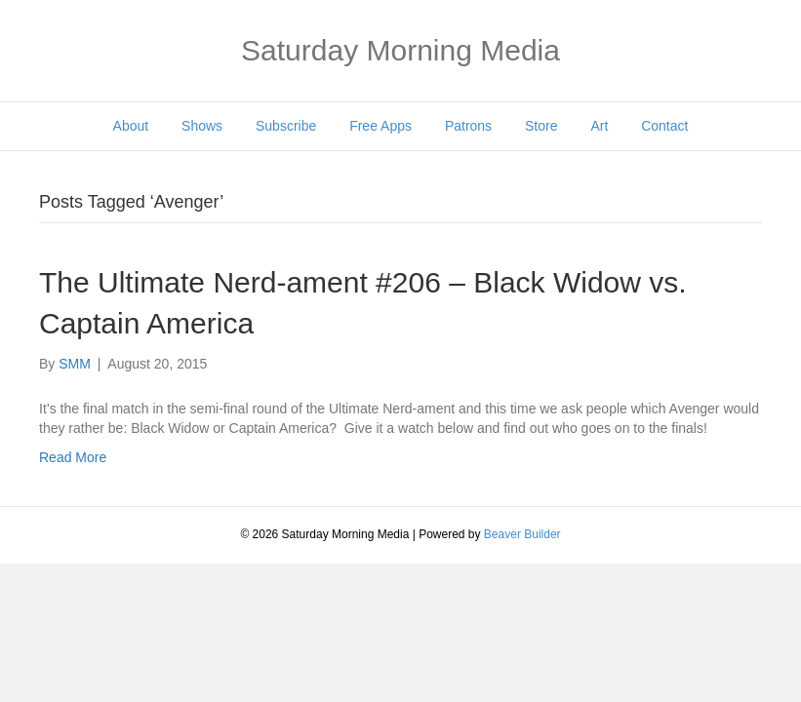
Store (541, 126)
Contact (664, 126)
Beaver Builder (522, 534)
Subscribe (286, 126)
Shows (201, 126)
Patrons (468, 126)
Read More (72, 457)
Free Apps (380, 126)
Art (599, 126)
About (131, 126)
